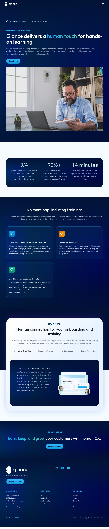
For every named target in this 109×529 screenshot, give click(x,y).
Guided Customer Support (15, 501)
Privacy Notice (87, 518)
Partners (75, 507)
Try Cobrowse (98, 518)
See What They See (22, 351)
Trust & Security (45, 501)
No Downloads (67, 351)
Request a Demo (54, 446)
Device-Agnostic (88, 351)
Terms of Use (77, 518)
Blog (41, 495)
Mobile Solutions (11, 498)
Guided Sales (10, 504)
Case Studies (44, 498)
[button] (103, 4)
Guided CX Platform (19, 21)
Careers (75, 495)
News (74, 504)
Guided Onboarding (13, 507)
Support (75, 498)
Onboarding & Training (39, 21)
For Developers (45, 507)
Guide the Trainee (45, 351)
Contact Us (76, 501)
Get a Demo (13, 61)
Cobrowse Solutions (12, 495)
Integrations (43, 504)
